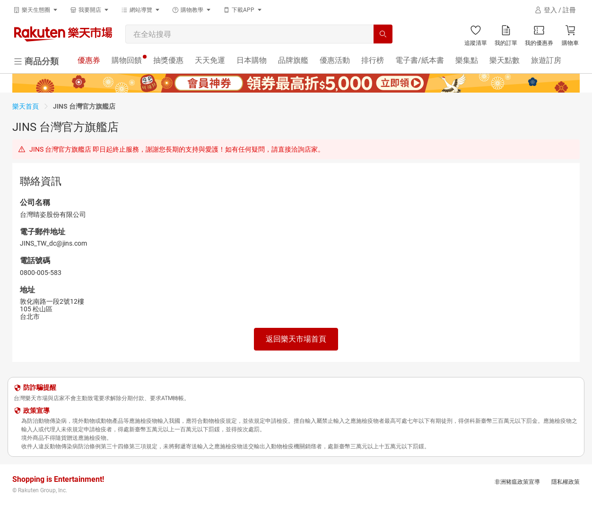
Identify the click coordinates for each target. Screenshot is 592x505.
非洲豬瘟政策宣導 (517, 482)
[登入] (555, 10)
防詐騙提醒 (39, 387)
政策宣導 (36, 410)
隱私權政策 (565, 482)
